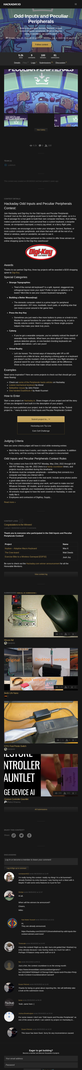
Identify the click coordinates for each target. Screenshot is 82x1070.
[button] (75, 4)
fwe (20, 962)
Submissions (46, 62)
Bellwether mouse (17, 388)
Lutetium (9, 165)
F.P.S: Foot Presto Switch (15, 746)
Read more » (10, 502)
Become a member (29, 1053)
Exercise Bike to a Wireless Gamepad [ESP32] (25, 557)
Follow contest (41, 45)
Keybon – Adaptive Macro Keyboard (21, 548)
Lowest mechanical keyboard (22, 385)
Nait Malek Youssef (28, 920)
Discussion (61, 62)
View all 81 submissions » (27, 593)
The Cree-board (12, 553)
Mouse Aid (9, 640)
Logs (34, 62)
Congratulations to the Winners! (18, 524)
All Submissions (41, 809)
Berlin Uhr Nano (11, 693)
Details (17, 63)
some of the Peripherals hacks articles (35, 382)
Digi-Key (15, 273)
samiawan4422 (24, 874)
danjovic (9, 643)
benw (20, 1000)
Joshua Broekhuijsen (26, 1013)
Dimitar (21, 892)
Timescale (22, 943)
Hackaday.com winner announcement (43, 564)
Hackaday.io (29, 401)
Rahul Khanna (12, 802)
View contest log (41, 574)
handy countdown (55, 467)
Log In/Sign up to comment (16, 868)
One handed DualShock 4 (20, 391)
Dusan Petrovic (24, 984)
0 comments (31, 528)
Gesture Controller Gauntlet (16, 799)
